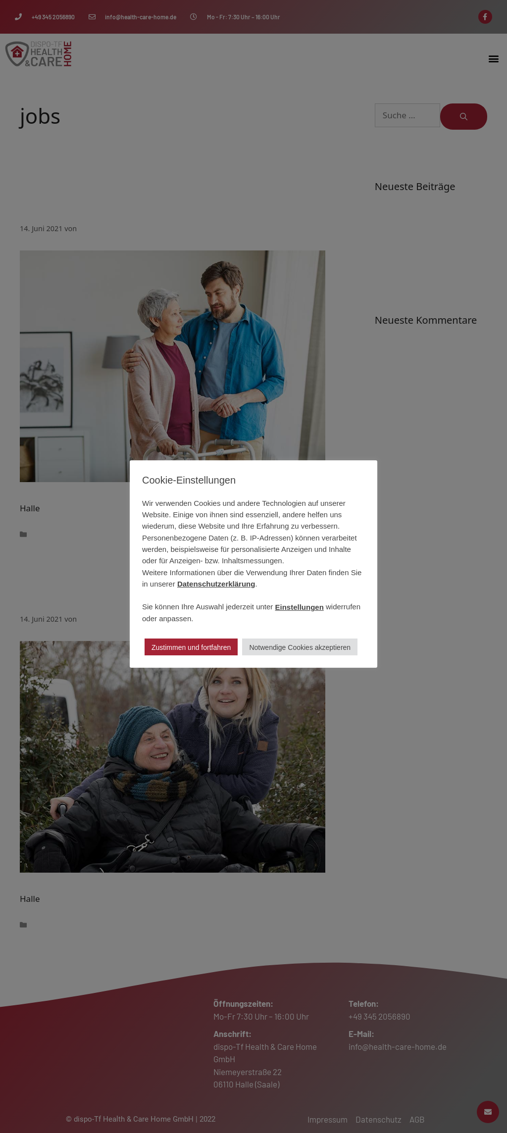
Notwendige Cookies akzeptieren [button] (300, 647)
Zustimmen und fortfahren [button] (191, 647)
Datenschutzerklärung (216, 584)
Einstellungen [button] (299, 607)
